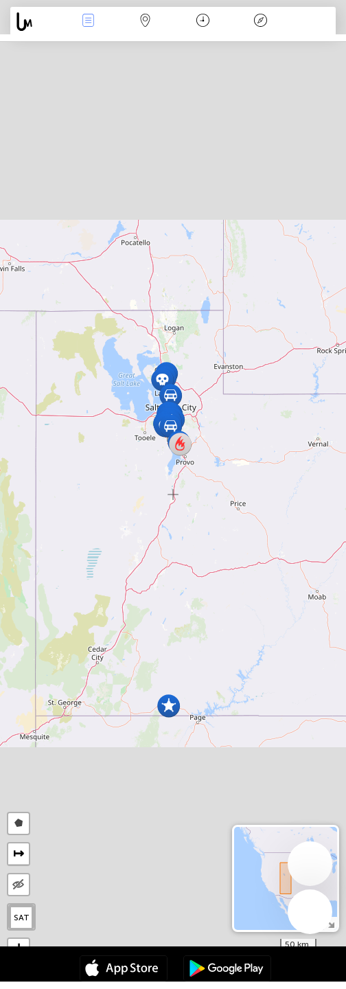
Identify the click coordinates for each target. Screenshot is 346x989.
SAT (22, 917)
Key (260, 21)
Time (203, 21)
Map (145, 21)
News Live (88, 21)
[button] (170, 395)
